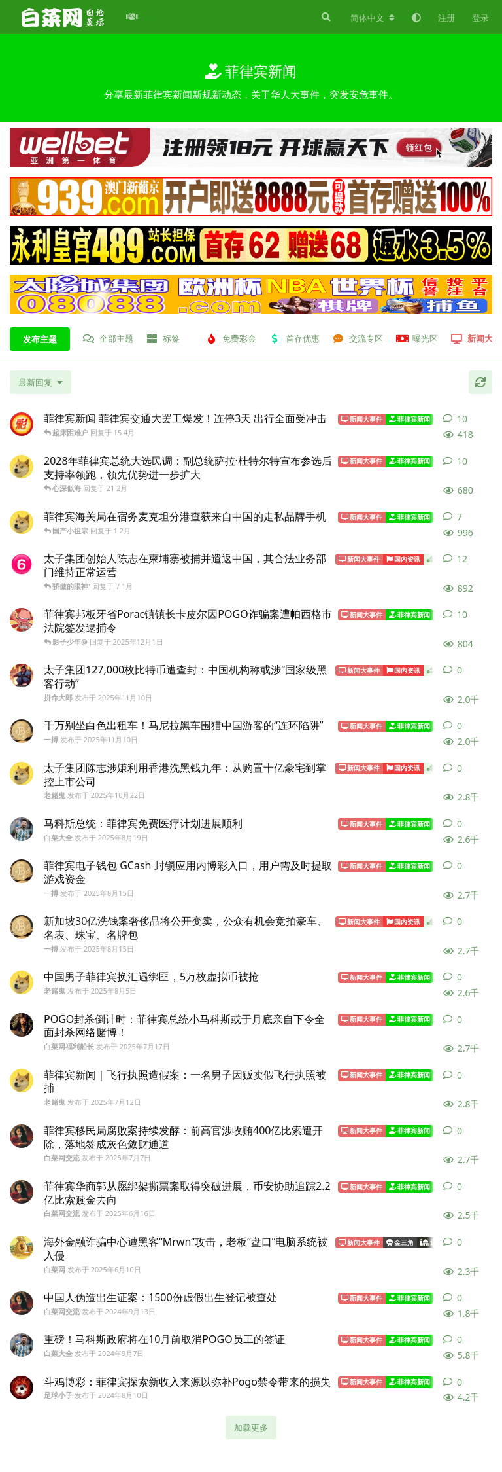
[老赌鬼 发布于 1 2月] (21, 522)
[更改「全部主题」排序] (40, 382)
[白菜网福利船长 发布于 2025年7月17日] (21, 1025)
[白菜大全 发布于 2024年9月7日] (21, 1345)
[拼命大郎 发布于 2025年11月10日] (21, 675)
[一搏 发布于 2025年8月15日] (21, 871)
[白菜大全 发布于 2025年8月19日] (21, 829)
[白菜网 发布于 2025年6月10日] (21, 1247)
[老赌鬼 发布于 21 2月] (21, 466)
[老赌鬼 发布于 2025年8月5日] (21, 982)
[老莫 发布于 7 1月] (21, 564)
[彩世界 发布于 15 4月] (21, 424)
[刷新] (480, 382)
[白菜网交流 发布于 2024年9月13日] (21, 1303)
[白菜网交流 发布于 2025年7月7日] (21, 1136)
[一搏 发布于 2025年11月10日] (21, 731)
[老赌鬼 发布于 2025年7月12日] (21, 1080)
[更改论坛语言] (372, 17)
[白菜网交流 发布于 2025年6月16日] (21, 1192)
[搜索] (324, 17)
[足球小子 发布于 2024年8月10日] (21, 1387)
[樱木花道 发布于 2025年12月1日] (21, 620)
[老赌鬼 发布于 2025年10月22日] (21, 773)
